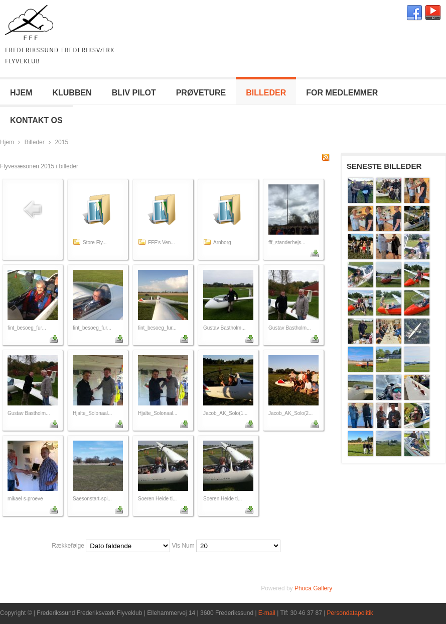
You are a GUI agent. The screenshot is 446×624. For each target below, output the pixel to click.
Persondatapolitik (350, 612)
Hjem (7, 142)
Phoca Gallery (313, 588)
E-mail (266, 612)
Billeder (35, 142)
